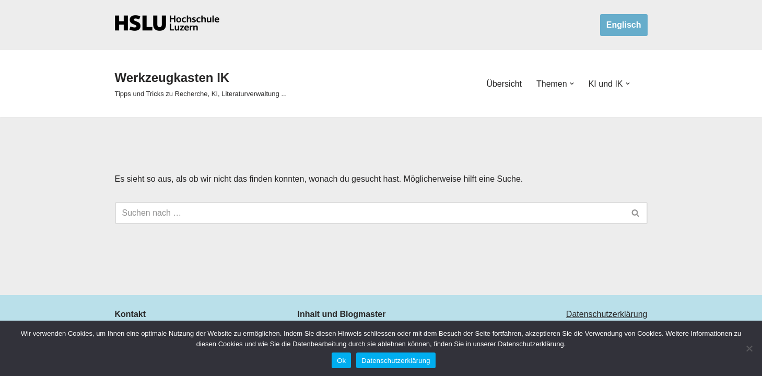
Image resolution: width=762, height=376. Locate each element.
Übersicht (504, 83)
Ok (341, 361)
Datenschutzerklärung (607, 314)
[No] (749, 348)
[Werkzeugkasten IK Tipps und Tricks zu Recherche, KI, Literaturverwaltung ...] (201, 83)
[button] (572, 83)
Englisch (623, 24)
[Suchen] (369, 213)
